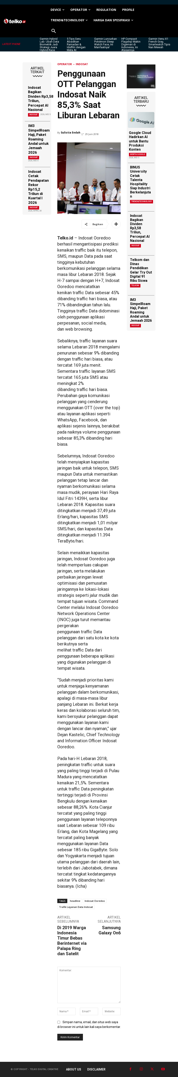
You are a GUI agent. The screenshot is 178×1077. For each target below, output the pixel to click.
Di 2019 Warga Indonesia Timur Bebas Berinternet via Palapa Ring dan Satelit (72, 940)
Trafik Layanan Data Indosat (76, 907)
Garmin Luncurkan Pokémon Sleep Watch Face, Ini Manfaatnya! (105, 43)
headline (75, 900)
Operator (64, 64)
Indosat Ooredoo (95, 900)
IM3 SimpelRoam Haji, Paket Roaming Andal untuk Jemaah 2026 (39, 139)
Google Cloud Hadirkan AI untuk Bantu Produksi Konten (140, 141)
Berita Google (137, 154)
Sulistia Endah (70, 132)
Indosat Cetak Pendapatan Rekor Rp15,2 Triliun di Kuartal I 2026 (38, 187)
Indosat (33, 115)
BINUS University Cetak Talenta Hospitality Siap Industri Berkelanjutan (140, 181)
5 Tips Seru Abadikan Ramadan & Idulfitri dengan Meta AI (76, 44)
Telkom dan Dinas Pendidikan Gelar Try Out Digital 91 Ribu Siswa (141, 270)
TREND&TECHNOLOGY (141, 201)
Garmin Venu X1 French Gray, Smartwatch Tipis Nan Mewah (159, 43)
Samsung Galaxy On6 (110, 930)
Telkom (135, 285)
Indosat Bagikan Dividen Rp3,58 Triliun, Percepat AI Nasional (40, 98)
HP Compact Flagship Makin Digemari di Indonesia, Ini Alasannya (130, 44)
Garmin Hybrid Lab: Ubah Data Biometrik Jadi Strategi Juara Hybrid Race (49, 44)
